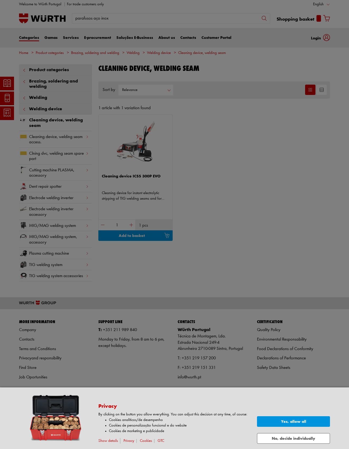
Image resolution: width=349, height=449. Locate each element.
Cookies (146, 441)
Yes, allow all (293, 422)
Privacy (128, 441)
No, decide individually (293, 439)
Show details (108, 441)
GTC (161, 441)
